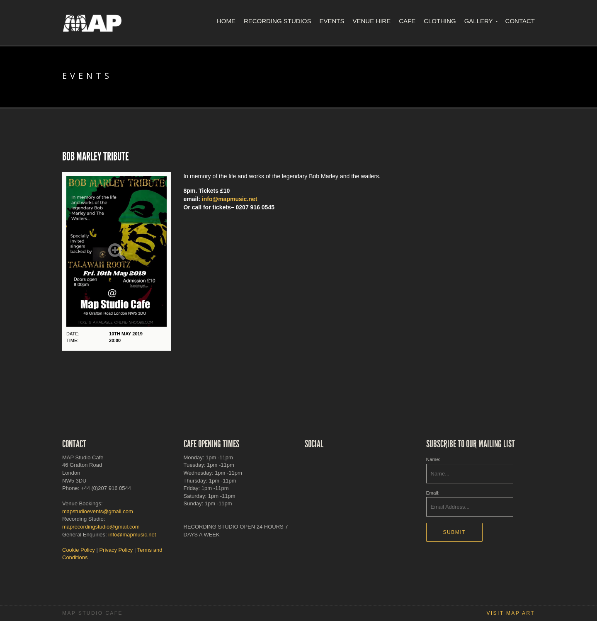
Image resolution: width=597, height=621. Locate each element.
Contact (520, 20)
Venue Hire (371, 20)
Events (331, 20)
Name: (433, 459)
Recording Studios (277, 20)
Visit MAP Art (510, 613)
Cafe (407, 20)
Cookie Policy (78, 550)
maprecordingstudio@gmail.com (101, 527)
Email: (432, 492)
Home (226, 20)
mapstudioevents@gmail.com (97, 511)
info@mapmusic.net (229, 199)
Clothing (440, 20)
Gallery (478, 20)
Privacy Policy (116, 550)
